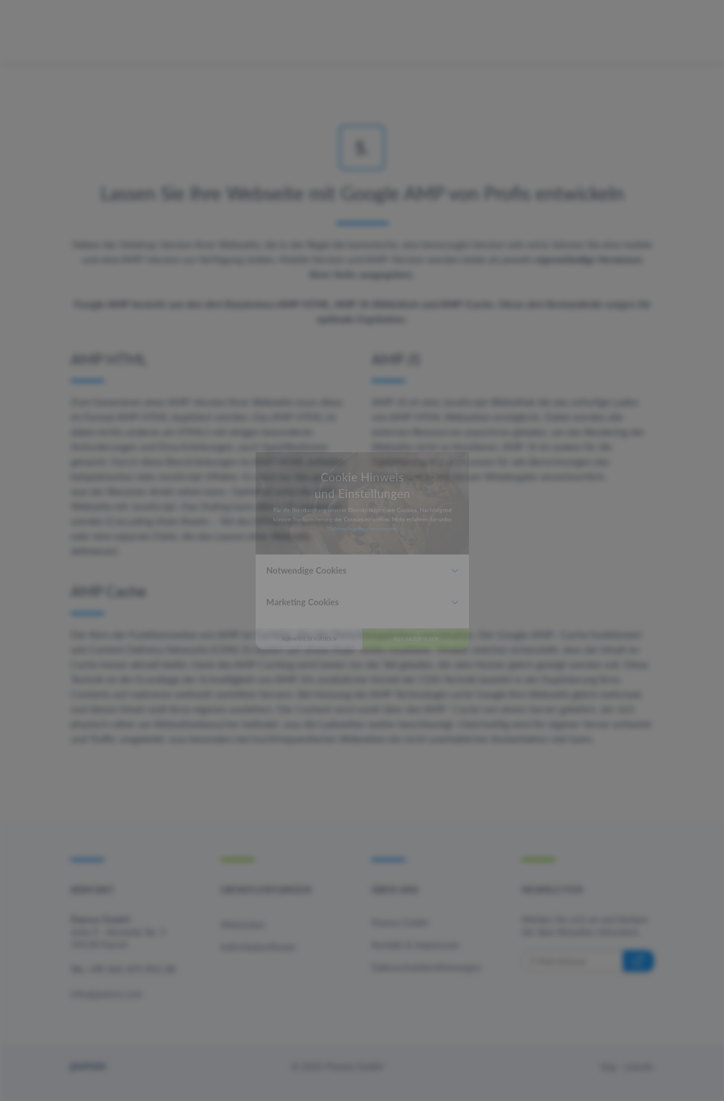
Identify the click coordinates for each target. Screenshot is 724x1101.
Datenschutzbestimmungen (360, 511)
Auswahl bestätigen (269, 704)
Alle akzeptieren (455, 704)
